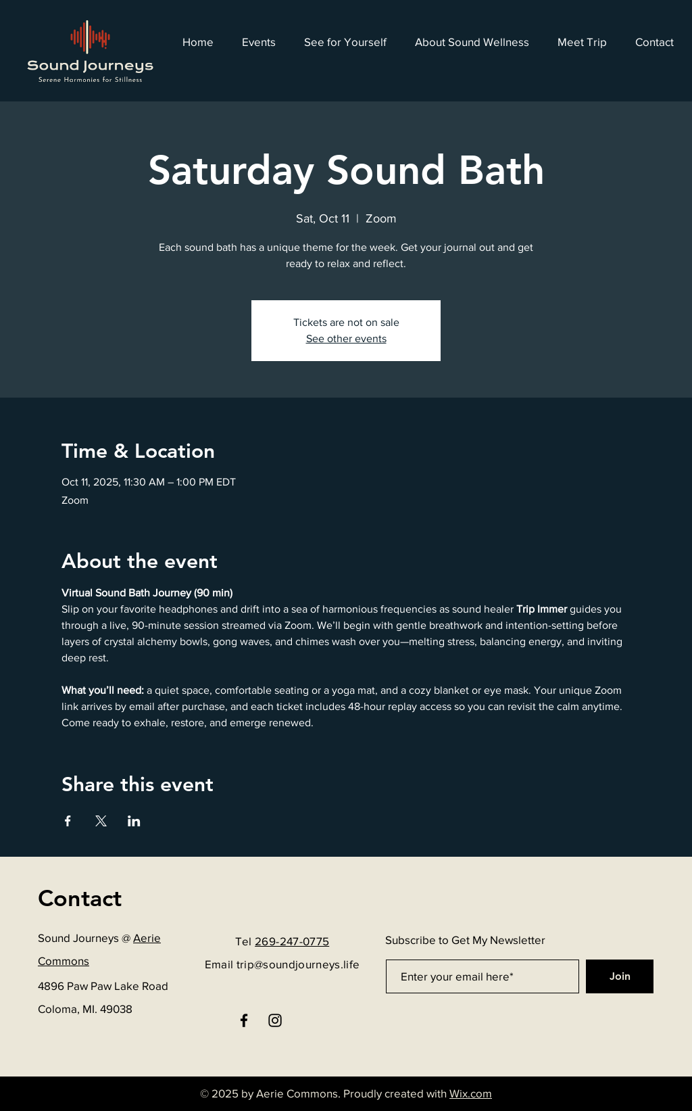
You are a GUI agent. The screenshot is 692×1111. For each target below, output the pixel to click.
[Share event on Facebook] (67, 820)
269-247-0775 (292, 941)
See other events (346, 338)
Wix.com (470, 1093)
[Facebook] (244, 1020)
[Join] (619, 976)
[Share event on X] (101, 820)
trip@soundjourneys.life (298, 964)
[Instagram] (275, 1020)
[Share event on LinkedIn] (134, 820)
